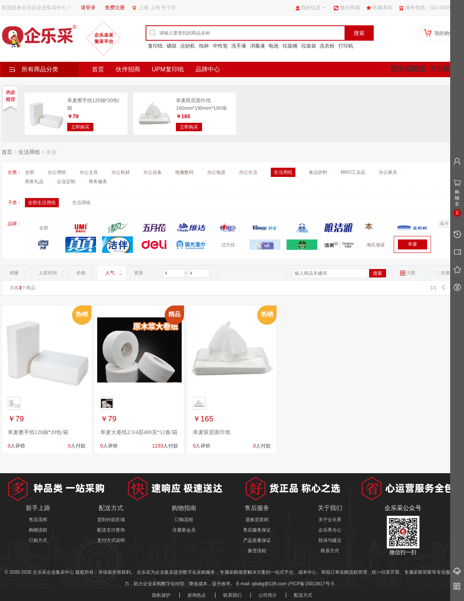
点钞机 (187, 46)
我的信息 (310, 7)
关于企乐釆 (329, 519)
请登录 (88, 7)
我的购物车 (446, 33)
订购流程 (184, 519)
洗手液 (238, 46)
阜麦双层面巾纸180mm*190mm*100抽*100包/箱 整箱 (201, 107)
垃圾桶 (289, 46)
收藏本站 (383, 7)
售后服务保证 (257, 530)
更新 (138, 273)
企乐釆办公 (329, 530)
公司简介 (268, 595)
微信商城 (350, 7)
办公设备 (152, 172)
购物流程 (38, 530)
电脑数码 (184, 172)
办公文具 (89, 172)
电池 (273, 46)
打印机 (345, 46)
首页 (98, 69)
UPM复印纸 (168, 69)
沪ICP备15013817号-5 (311, 583)
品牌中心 (208, 69)
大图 (407, 273)
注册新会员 (184, 530)
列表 (442, 273)
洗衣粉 (327, 46)
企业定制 (66, 181)
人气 (109, 273)
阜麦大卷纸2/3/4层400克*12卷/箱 (138, 432)
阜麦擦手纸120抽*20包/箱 (38, 432)
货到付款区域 (111, 519)
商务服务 (98, 181)
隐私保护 (161, 595)
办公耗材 (120, 172)
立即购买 (80, 127)
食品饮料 (318, 172)
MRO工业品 (353, 172)
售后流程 (38, 519)
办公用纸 (57, 172)
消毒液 (257, 46)
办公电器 (216, 172)
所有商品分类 (40, 69)
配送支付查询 (111, 530)
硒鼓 (172, 46)
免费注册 (115, 7)
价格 (81, 273)
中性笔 (220, 46)
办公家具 (388, 172)
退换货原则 (256, 519)
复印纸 (155, 46)
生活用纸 (29, 152)
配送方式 (303, 595)
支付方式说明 (111, 540)
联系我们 (232, 595)
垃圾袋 (308, 46)
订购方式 (38, 540)
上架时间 (47, 273)
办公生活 (248, 172)
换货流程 (257, 550)
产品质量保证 (257, 540)
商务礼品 (34, 181)
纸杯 (204, 46)
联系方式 (330, 550)
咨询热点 (196, 595)
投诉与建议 (329, 540)
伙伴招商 (128, 69)
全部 (29, 172)
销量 (14, 273)
